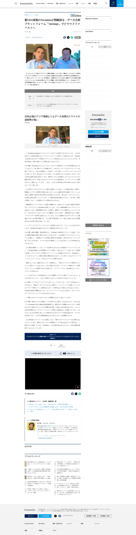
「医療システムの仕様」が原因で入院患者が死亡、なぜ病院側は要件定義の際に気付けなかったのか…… (38, 471)
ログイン (98, 136)
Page (30, 105)
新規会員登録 (98, 132)
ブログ (54, 530)
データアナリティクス (37, 37)
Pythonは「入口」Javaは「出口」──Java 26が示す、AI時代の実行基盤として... (50, 404)
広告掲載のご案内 (105, 516)
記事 (77, 3)
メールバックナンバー (98, 127)
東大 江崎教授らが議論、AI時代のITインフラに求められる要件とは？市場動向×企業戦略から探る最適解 (69, 478)
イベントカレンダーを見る (98, 280)
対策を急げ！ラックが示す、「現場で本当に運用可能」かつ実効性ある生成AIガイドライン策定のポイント (68, 463)
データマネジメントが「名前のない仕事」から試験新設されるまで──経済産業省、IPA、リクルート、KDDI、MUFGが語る (68, 485)
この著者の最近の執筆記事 (44, 438)
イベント (83, 3)
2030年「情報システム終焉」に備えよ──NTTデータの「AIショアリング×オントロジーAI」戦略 (38, 490)
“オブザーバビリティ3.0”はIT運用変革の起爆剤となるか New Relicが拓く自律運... (51, 407)
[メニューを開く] (15, 3)
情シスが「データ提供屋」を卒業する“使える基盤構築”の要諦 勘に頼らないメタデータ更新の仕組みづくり (98, 205)
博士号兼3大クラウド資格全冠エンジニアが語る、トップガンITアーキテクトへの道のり (39, 463)
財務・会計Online (61, 3)
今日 (92, 47)
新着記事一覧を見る (98, 225)
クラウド (28, 37)
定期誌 (95, 3)
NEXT (62, 345)
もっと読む (30, 411)
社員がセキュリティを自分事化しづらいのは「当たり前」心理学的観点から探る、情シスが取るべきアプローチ (68, 492)
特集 (89, 3)
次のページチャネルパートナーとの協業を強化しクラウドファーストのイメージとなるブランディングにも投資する (53, 336)
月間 (105, 47)
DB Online (50, 3)
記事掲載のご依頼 (91, 516)
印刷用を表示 (29, 393)
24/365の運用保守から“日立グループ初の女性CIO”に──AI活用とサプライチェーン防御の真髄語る (39, 483)
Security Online (40, 3)
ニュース (70, 3)
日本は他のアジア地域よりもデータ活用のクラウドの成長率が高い (55, 96)
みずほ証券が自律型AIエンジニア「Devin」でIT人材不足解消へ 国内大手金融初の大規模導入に (69, 471)
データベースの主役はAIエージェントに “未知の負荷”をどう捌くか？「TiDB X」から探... (53, 409)
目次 (65, 91)
